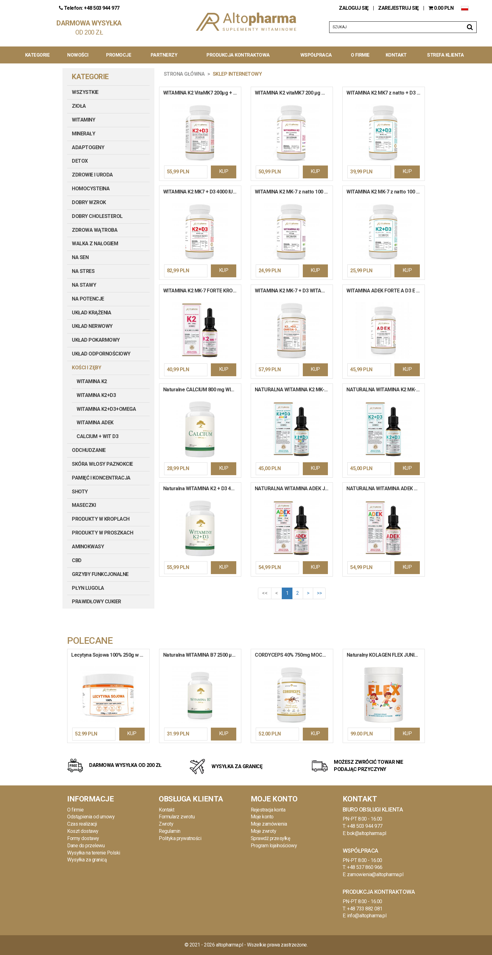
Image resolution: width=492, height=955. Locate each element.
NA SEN (80, 257)
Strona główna (184, 74)
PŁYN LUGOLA (88, 588)
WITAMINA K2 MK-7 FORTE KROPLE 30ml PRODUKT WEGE (202, 291)
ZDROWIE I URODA (92, 175)
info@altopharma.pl (366, 916)
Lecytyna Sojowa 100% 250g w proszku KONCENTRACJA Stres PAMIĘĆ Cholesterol (110, 655)
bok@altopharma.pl (366, 833)
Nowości (77, 55)
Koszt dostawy (83, 831)
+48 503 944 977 (364, 826)
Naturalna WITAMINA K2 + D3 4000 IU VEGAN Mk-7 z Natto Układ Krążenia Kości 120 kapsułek (202, 488)
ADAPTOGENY (88, 147)
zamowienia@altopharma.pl (375, 874)
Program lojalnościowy (274, 846)
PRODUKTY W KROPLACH (101, 519)
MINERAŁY (83, 134)
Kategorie (37, 55)
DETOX (80, 161)
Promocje (118, 55)
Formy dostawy (83, 838)
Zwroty (166, 824)
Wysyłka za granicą (87, 860)
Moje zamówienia (269, 824)
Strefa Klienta (445, 55)
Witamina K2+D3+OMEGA (106, 409)
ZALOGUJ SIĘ (354, 8)
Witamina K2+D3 (96, 395)
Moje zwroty (263, 831)
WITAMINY (83, 120)
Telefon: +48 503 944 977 (89, 8)
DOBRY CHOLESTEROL (97, 216)
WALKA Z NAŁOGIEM (95, 244)
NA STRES (83, 271)
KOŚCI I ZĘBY (86, 368)
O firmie (75, 810)
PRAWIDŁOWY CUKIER (96, 602)
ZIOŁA (79, 106)
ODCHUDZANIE (89, 450)
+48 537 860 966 (364, 867)
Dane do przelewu (85, 846)
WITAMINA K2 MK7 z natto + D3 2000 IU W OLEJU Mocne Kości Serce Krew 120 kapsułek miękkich (385, 93)
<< (264, 593)
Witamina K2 (92, 381)
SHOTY (80, 492)
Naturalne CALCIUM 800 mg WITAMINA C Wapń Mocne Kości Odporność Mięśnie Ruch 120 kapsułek (202, 390)
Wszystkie (85, 92)
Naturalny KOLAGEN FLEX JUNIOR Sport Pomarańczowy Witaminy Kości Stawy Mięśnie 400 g (386, 655)
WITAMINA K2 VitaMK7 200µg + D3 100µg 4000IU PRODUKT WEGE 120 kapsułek (202, 93)
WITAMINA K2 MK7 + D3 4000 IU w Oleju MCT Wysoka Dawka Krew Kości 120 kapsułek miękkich (202, 192)
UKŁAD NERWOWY (92, 326)
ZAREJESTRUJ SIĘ (398, 8)
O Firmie (360, 55)
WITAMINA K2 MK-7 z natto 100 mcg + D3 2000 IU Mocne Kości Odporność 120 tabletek (385, 192)
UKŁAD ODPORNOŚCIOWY (101, 354)
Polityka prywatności (180, 838)
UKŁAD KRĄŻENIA (91, 313)
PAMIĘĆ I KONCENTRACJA (101, 478)
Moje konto (262, 817)
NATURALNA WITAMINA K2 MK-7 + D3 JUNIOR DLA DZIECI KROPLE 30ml (294, 390)
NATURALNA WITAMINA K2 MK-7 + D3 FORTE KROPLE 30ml (385, 390)
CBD (77, 560)
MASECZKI (84, 505)
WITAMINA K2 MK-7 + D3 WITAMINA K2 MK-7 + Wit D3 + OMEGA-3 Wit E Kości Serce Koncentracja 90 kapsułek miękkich (294, 291)
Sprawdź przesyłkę (270, 838)
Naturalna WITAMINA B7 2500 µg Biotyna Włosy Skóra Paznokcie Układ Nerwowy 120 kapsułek (202, 655)
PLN (441, 8)
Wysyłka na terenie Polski (93, 853)
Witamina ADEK (95, 423)
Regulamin (169, 831)
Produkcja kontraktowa (238, 55)
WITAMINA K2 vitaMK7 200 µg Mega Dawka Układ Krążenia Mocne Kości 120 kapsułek (294, 93)
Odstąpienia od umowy (91, 817)
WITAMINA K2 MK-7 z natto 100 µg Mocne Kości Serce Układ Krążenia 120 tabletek (294, 192)
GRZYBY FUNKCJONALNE (100, 574)
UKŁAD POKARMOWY (96, 340)
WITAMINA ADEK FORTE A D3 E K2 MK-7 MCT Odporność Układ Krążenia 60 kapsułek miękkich (385, 291)
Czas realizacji (82, 824)
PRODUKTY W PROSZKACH (102, 533)
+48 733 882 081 (364, 909)
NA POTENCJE (88, 299)
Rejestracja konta (268, 810)
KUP (223, 171)
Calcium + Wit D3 (97, 436)
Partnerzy (164, 55)
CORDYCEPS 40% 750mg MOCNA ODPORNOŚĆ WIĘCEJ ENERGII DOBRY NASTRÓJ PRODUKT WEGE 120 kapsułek (294, 655)
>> (319, 593)
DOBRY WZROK (89, 202)
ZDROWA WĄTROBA (94, 230)
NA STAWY (84, 285)
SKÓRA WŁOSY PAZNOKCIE (102, 464)
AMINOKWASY (88, 547)
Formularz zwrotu (177, 817)
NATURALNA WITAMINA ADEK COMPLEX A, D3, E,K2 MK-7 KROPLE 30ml (385, 488)
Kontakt (396, 55)
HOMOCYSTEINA (91, 189)
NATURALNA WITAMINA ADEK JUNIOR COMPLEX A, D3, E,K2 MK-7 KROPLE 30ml (294, 488)
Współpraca (316, 55)
